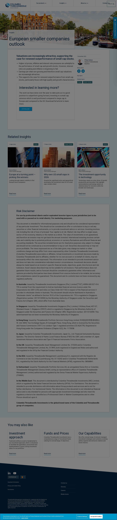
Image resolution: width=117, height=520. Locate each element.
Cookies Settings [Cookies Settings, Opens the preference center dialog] (82, 516)
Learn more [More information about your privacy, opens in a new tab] (24, 518)
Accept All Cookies (96, 516)
